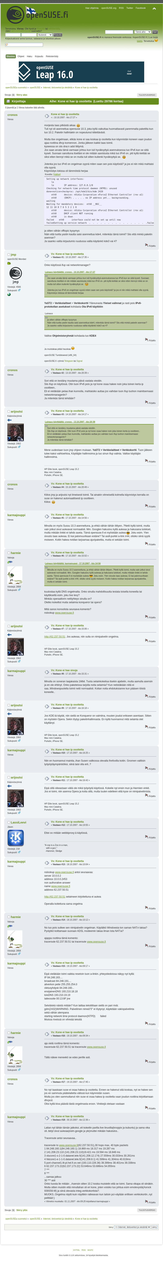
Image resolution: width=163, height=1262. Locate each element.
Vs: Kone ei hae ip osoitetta (67, 254)
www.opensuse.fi (64, 612)
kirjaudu (41, 28)
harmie (16, 553)
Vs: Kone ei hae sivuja (64, 670)
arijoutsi (17, 411)
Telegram (68, 361)
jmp (13, 254)
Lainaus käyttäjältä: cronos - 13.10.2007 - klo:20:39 (70, 422)
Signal (79, 361)
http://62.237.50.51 (54, 636)
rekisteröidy (54, 28)
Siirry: (111, 1227)
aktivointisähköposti (21, 31)
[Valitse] (57, 174)
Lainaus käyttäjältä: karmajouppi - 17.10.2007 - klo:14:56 (73, 563)
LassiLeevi (18, 822)
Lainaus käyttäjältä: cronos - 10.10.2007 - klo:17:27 (70, 272)
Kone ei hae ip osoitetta (65, 114)
